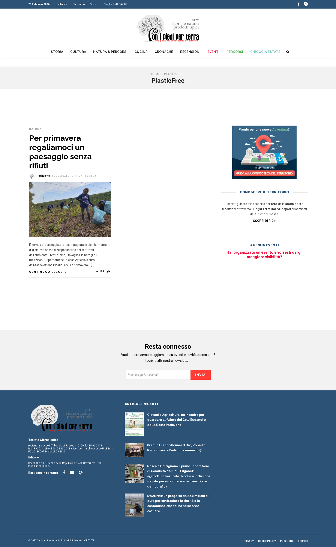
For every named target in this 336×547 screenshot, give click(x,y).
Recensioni (190, 51)
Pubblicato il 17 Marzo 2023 (74, 176)
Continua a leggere (48, 271)
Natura (35, 128)
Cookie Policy (267, 541)
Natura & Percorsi (110, 51)
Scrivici (94, 4)
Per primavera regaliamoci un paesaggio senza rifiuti (60, 151)
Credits (89, 540)
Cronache (164, 51)
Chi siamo (79, 4)
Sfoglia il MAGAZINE (116, 4)
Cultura (78, 51)
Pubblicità (61, 4)
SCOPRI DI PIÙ (263, 220)
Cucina (141, 51)
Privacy (249, 541)
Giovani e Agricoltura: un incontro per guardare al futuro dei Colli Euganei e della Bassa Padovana (176, 420)
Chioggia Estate (265, 51)
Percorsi (235, 51)
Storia (57, 51)
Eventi (214, 51)
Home (155, 74)
